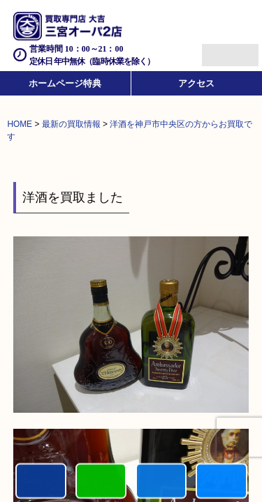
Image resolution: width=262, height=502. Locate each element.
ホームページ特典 (65, 83)
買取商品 (161, 481)
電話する (41, 481)
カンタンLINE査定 (101, 481)
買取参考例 (221, 481)
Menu (215, 49)
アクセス (196, 83)
